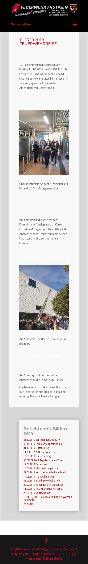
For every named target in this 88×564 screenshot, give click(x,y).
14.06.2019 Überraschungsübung (41, 468)
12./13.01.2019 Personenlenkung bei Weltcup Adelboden (48, 498)
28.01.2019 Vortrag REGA (37, 492)
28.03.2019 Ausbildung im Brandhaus (43, 484)
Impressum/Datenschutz (44, 558)
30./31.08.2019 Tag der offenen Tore (43, 460)
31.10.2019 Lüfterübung (36, 447)
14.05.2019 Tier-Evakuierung (39, 476)
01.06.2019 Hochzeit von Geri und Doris (45, 472)
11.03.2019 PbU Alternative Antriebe (43, 488)
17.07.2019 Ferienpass (35, 464)
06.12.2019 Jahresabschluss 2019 (42, 439)
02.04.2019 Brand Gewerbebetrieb (42, 480)
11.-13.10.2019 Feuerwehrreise (40, 452)
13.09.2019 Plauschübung (37, 456)
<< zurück (29, 503)
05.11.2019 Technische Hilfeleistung (43, 444)
